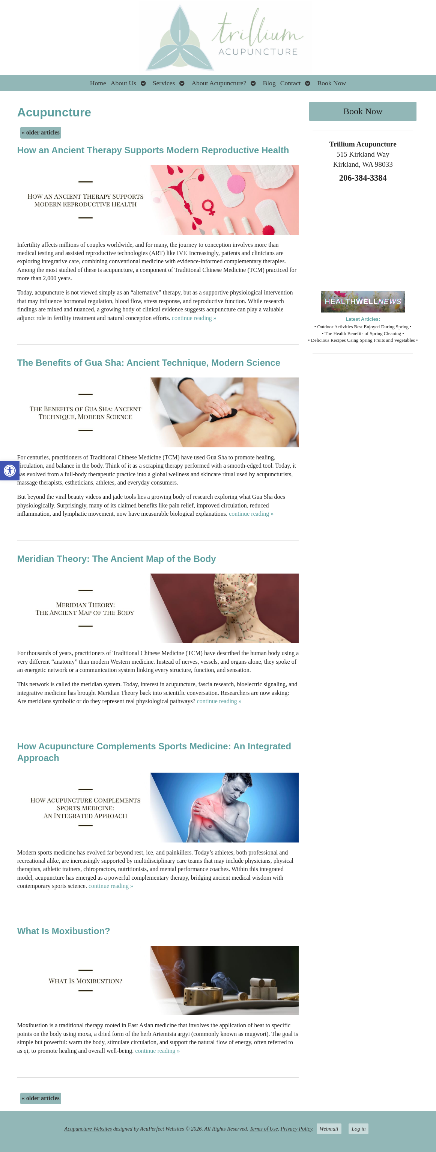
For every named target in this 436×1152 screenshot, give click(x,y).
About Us (123, 83)
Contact (290, 83)
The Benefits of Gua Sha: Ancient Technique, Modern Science (148, 363)
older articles (41, 132)
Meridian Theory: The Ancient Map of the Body (116, 559)
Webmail (329, 1129)
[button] (10, 470)
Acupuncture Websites (88, 1129)
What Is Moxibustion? (63, 931)
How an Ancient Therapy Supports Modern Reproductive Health (153, 150)
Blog (269, 83)
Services (164, 83)
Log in (358, 1129)
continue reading (194, 318)
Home (98, 83)
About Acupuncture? (218, 83)
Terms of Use (264, 1129)
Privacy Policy (296, 1129)
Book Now (331, 83)
